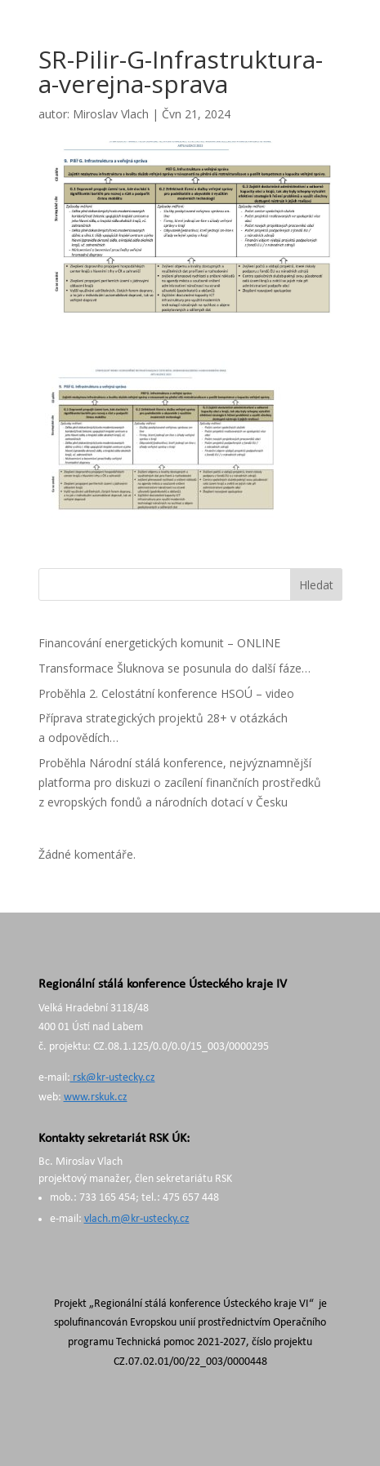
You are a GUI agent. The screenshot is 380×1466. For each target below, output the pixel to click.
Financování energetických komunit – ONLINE (159, 643)
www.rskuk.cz (95, 1097)
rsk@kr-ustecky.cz (112, 1078)
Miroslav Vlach (111, 114)
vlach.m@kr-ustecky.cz (137, 1219)
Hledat (316, 585)
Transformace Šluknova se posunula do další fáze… (174, 668)
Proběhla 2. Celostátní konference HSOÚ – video (166, 693)
